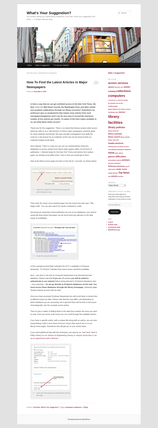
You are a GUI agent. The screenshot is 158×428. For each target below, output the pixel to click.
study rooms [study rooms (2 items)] (121, 169)
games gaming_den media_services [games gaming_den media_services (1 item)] (119, 109)
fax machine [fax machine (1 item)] (112, 103)
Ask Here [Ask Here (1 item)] (117, 87)
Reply (85, 407)
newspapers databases (73, 407)
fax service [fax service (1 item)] (119, 103)
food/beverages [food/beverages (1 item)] (113, 106)
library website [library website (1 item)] (125, 137)
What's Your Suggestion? (49, 13)
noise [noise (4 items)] (111, 152)
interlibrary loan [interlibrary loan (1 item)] (113, 112)
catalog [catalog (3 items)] (112, 91)
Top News (36, 407)
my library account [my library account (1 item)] (123, 146)
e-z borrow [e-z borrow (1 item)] (119, 100)
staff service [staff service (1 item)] (112, 169)
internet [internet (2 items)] (122, 112)
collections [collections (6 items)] (123, 91)
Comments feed (114, 227)
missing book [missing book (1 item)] (112, 146)
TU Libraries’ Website (61, 65)
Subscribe (114, 212)
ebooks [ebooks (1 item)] (125, 100)
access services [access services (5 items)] (118, 83)
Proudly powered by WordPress (79, 419)
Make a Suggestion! (42, 65)
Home (29, 65)
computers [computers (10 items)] (116, 96)
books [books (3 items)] (127, 87)
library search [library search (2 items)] (114, 137)
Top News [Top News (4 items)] (123, 172)
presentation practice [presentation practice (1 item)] (114, 160)
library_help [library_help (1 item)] (112, 140)
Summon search (64, 323)
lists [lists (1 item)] (117, 140)
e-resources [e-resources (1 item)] (112, 100)
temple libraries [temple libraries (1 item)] (113, 173)
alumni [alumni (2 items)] (111, 87)
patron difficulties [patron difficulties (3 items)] (117, 156)
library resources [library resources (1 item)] (113, 131)
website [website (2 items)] (114, 176)
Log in (110, 222)
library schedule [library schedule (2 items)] (115, 134)
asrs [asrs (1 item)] (122, 87)
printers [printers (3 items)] (126, 160)
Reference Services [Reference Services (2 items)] (116, 166)
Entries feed (112, 225)
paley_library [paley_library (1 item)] (119, 153)
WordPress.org (114, 230)
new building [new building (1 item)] (112, 149)
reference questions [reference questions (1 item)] (114, 163)
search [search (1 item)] (127, 166)
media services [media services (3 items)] (115, 143)
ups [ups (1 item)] (109, 176)
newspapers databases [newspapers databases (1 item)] (124, 149)
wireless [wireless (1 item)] (120, 176)
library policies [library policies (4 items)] (116, 127)
